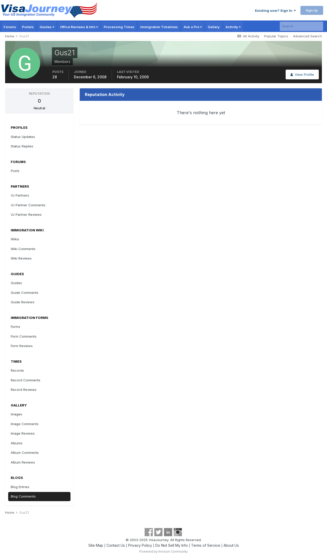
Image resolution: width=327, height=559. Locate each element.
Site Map (95, 545)
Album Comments (25, 452)
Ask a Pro (193, 27)
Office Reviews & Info (79, 27)
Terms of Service (205, 545)
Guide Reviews (22, 302)
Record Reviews (24, 390)
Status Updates (23, 137)
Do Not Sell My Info (171, 545)
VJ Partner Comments (28, 205)
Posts (15, 171)
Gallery (214, 27)
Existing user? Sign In (275, 10)
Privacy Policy (140, 545)
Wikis (15, 239)
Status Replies (22, 146)
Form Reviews (22, 346)
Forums (10, 27)
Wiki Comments (23, 249)
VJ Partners (20, 195)
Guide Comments (24, 293)
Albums (16, 443)
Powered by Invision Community (163, 551)
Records (17, 370)
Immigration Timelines (159, 27)
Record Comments (25, 380)
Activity (233, 27)
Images (16, 414)
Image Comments (25, 424)
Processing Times (119, 27)
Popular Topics (276, 36)
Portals (28, 27)
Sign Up (312, 10)
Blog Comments (23, 496)
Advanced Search (307, 36)
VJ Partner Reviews (26, 214)
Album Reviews (23, 462)
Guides (47, 27)
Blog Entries (20, 487)
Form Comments (24, 336)
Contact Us (116, 545)
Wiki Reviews (21, 258)
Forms (15, 327)
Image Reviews (23, 433)
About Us (231, 545)
